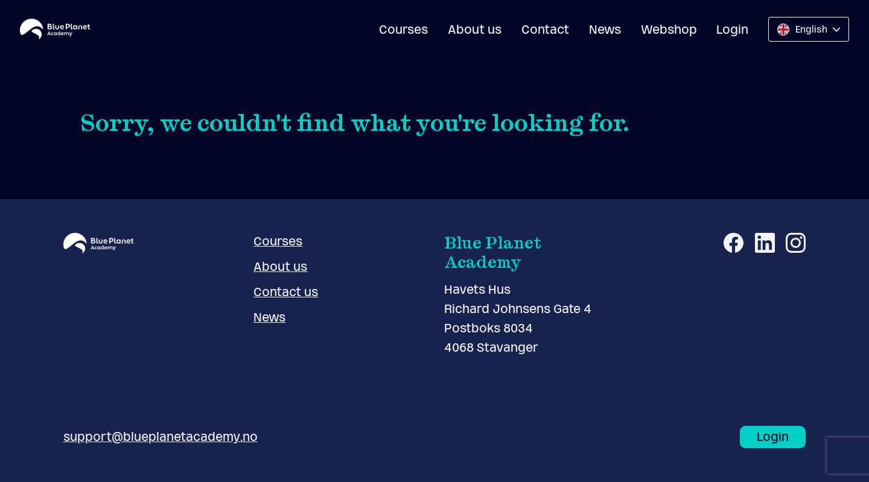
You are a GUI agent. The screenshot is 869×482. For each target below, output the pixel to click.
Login (732, 29)
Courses (403, 29)
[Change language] (808, 29)
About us (474, 29)
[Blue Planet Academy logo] (55, 29)
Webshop (669, 29)
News (605, 29)
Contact (545, 29)
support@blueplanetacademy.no (160, 437)
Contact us (285, 292)
